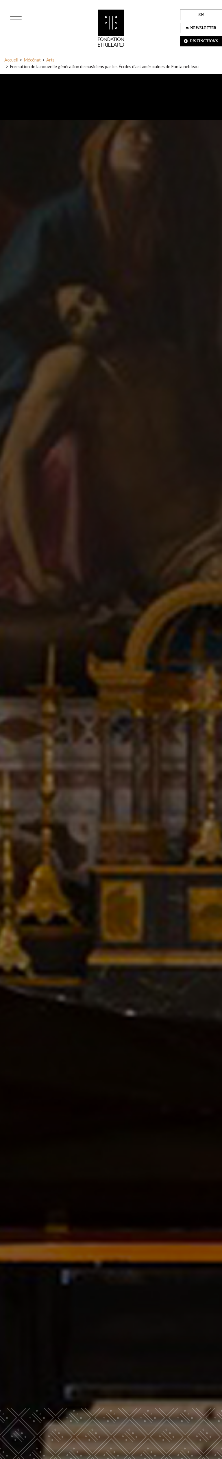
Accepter (131, 1438)
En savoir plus (111, 1420)
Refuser (88, 1438)
